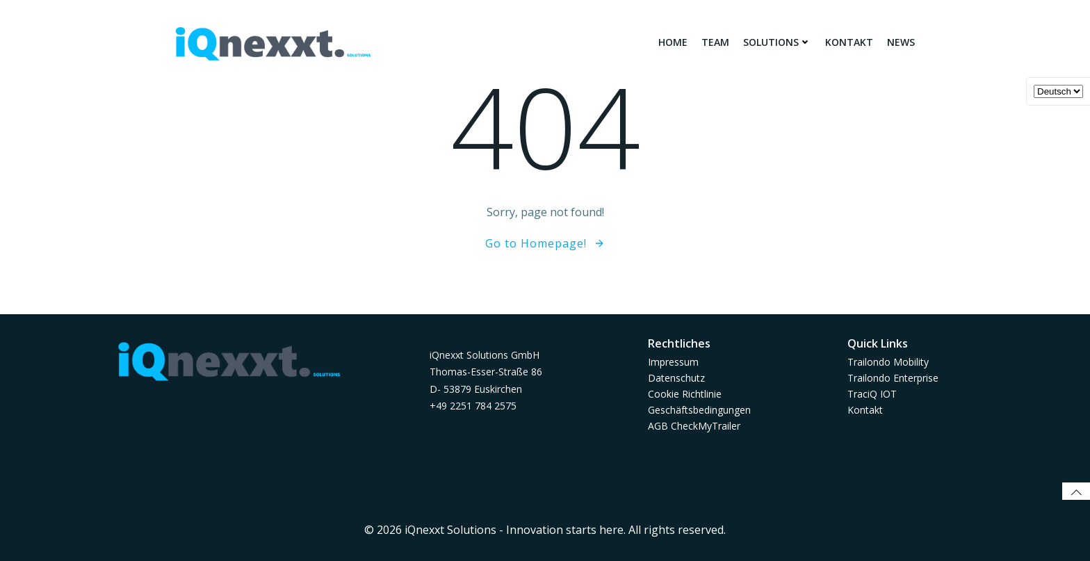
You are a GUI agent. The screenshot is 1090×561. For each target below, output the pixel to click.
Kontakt (849, 42)
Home (673, 42)
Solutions (777, 42)
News (901, 42)
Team (715, 42)
